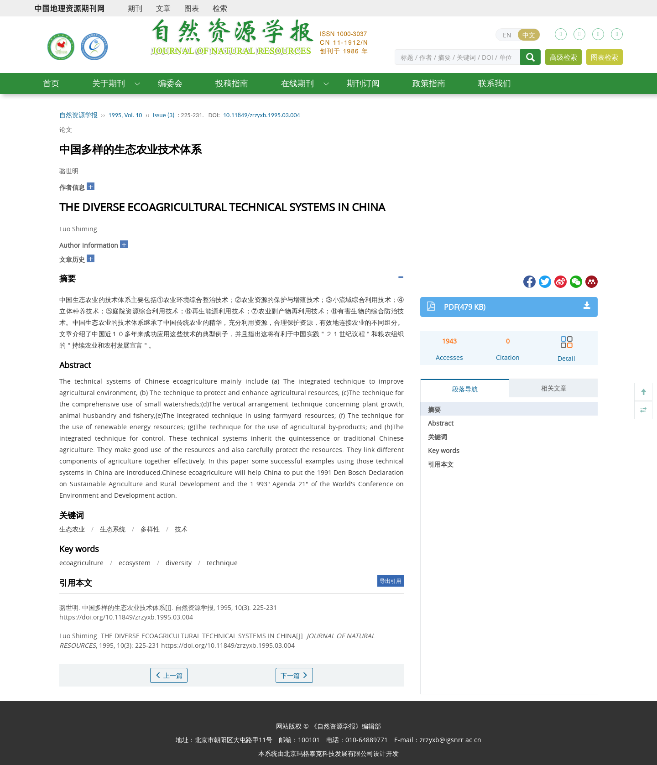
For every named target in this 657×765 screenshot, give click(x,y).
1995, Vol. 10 (125, 115)
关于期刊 (108, 83)
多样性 (150, 529)
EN (507, 35)
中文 (528, 35)
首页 (51, 83)
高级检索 (563, 57)
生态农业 (72, 529)
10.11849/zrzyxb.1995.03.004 (261, 115)
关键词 (437, 436)
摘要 (434, 409)
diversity (179, 562)
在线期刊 (297, 83)
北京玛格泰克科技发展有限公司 (328, 753)
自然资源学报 (78, 115)
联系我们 (494, 83)
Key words (443, 450)
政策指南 (428, 83)
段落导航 (465, 389)
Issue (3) (164, 115)
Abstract (441, 423)
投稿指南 (231, 83)
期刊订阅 (363, 83)
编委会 (170, 83)
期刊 (135, 8)
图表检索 (604, 57)
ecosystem (135, 562)
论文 (65, 129)
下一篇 (294, 675)
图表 (191, 8)
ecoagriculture (81, 562)
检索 (220, 8)
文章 (163, 8)
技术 (181, 529)
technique (222, 562)
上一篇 (168, 675)
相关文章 (554, 388)
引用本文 (441, 464)
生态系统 (112, 529)
